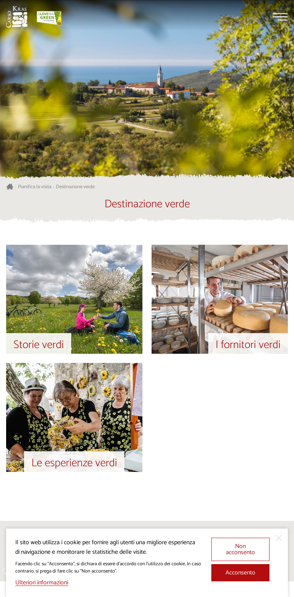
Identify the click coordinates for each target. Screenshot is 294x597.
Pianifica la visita (34, 187)
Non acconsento (240, 549)
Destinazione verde (75, 187)
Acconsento (240, 573)
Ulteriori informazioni (41, 582)
